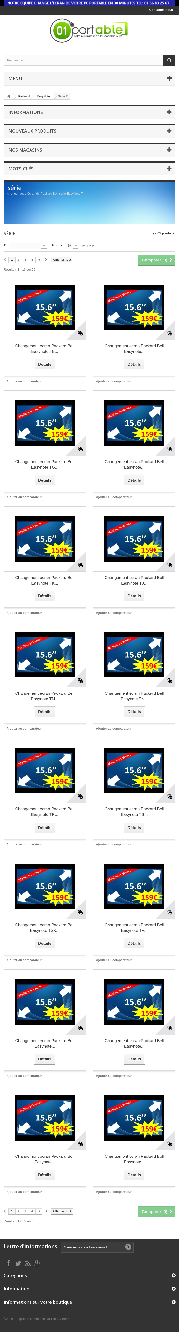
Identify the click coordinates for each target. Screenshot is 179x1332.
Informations (25, 112)
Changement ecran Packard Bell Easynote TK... (44, 580)
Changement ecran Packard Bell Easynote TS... (134, 812)
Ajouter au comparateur (24, 381)
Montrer (58, 245)
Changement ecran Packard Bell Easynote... (134, 349)
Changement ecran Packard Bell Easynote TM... (44, 696)
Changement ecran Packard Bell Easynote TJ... (134, 580)
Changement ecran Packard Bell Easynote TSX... (44, 928)
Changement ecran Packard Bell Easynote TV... (134, 928)
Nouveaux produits (32, 131)
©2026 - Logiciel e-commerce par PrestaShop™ (37, 1319)
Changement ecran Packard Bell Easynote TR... (44, 812)
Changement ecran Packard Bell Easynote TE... (44, 349)
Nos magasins (25, 150)
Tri (6, 245)
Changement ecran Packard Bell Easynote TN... (134, 696)
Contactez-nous (161, 10)
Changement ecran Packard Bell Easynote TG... (44, 464)
